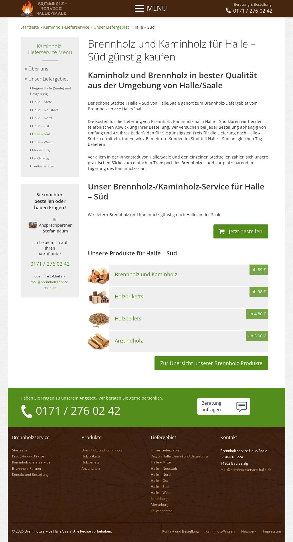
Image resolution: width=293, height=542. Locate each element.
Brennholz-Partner (26, 468)
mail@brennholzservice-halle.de (246, 469)
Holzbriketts (91, 455)
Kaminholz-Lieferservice (66, 27)
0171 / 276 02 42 (50, 263)
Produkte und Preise (28, 455)
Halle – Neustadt (44, 109)
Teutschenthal (42, 166)
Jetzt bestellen (240, 231)
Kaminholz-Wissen (220, 531)
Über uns (36, 69)
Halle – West (41, 142)
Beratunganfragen (211, 406)
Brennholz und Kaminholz (102, 449)
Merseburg (40, 150)
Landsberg (39, 158)
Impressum (272, 531)
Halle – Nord (41, 118)
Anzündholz (91, 468)
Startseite (30, 27)
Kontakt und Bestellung (30, 474)
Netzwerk (248, 531)
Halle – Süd (144, 27)
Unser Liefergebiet (111, 27)
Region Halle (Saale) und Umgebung (179, 455)
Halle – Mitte (41, 101)
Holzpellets (90, 461)
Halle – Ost (39, 126)
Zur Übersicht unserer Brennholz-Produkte (211, 363)
